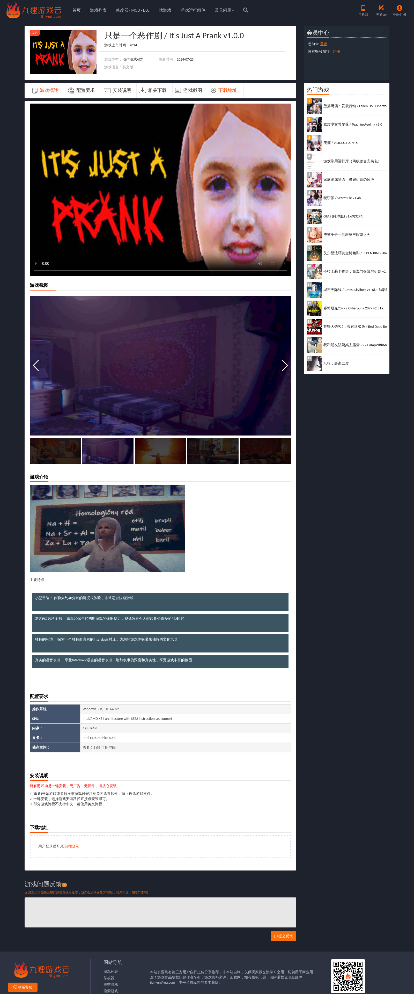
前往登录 (72, 846)
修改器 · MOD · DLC (133, 10)
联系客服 (22, 987)
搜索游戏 (110, 991)
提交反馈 (283, 936)
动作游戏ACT (132, 59)
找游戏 (165, 10)
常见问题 (224, 10)
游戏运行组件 (193, 10)
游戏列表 (98, 10)
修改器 (108, 978)
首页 (76, 10)
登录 (323, 44)
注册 (336, 51)
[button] (285, 365)
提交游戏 (110, 984)
